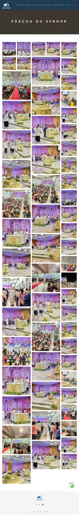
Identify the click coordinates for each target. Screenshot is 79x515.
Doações (41, 4)
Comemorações (59, 4)
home (18, 4)
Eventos (49, 4)
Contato (69, 4)
